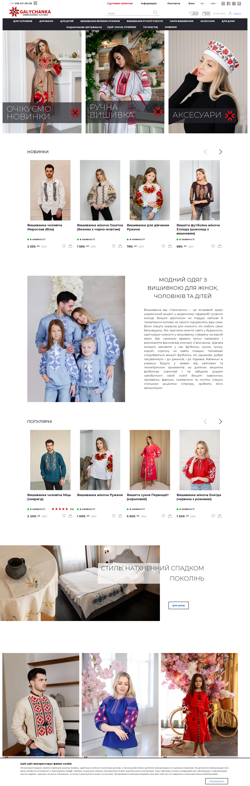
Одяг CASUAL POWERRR (121, 27)
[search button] (155, 13)
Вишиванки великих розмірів (100, 21)
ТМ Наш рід (150, 27)
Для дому (228, 21)
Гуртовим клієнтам (120, 3)
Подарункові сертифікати (84, 27)
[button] (220, 152)
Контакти (173, 3)
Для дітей (66, 21)
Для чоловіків (22, 21)
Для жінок (46, 21)
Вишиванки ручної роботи (145, 21)
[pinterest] (239, 3)
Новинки (171, 27)
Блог (192, 3)
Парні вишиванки (181, 21)
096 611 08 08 (20, 3)
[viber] (35, 3)
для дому (178, 605)
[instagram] (234, 3)
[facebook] (228, 3)
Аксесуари (207, 21)
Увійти (237, 13)
